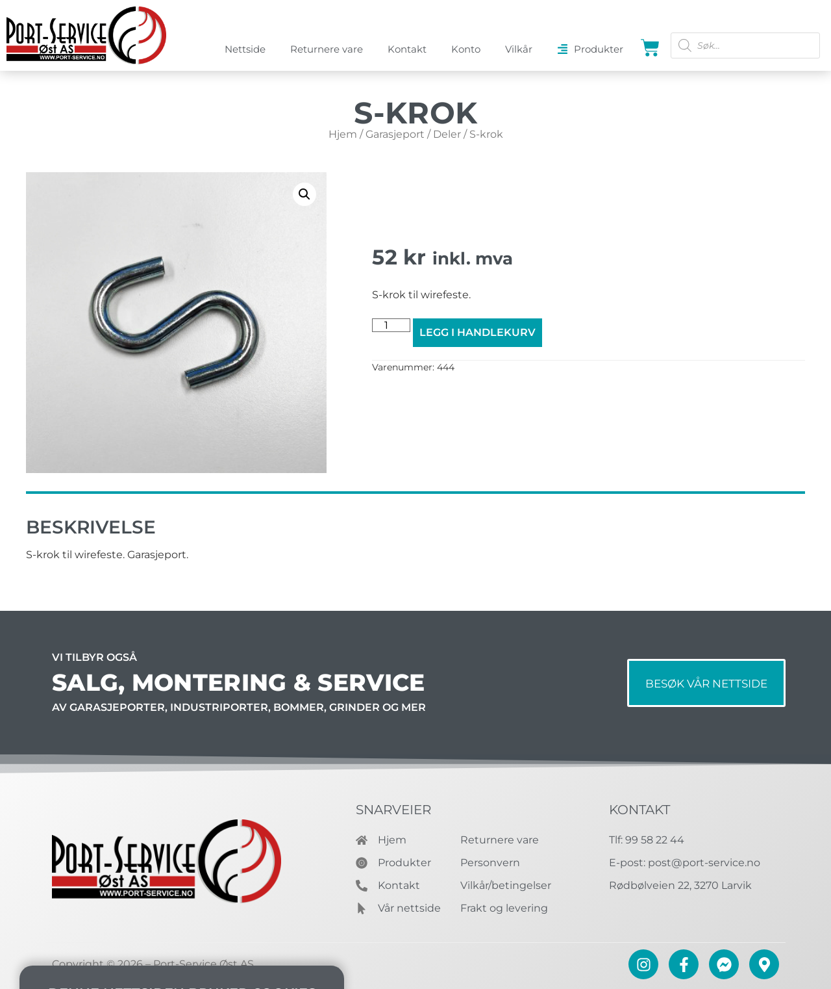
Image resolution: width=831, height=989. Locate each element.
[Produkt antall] (391, 325)
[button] (304, 194)
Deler (447, 134)
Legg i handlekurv (477, 332)
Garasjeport (395, 134)
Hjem (343, 134)
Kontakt (639, 809)
